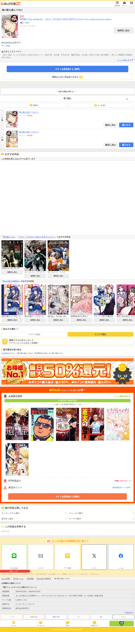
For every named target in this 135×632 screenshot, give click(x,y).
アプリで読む (35, 334)
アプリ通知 (67, 568)
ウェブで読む (100, 334)
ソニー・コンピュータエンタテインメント (78, 19)
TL (79, 617)
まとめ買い (100, 105)
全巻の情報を (67, 91)
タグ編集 (6, 46)
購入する (126, 125)
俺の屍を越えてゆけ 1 (29, 112)
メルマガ (41, 568)
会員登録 (4, 353)
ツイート (5, 531)
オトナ (123, 617)
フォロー (94, 568)
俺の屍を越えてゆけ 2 (29, 132)
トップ (11, 617)
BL (101, 617)
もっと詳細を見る (125, 60)
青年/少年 (56, 617)
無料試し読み (123, 30)
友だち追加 (14, 568)
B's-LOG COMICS (11, 281)
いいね (121, 568)
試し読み (111, 125)
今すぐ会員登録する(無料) (67, 496)
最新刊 (34, 105)
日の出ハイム (31, 19)
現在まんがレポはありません (67, 77)
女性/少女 (33, 617)
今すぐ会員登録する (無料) (67, 69)
